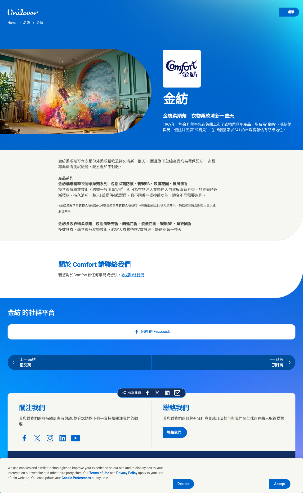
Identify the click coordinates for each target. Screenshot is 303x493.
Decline (183, 484)
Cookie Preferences (76, 478)
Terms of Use (99, 473)
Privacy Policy (126, 473)
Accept (279, 484)
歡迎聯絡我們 (132, 275)
